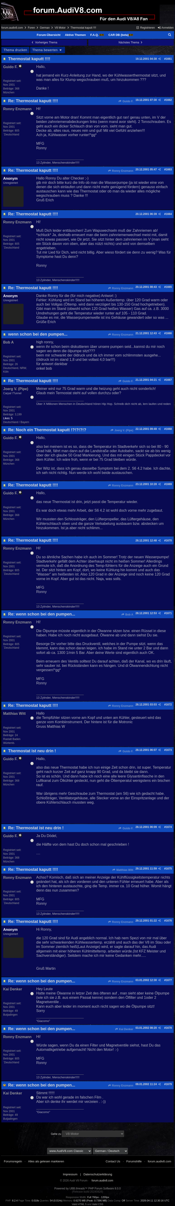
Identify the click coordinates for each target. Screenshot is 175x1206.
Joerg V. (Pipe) (121, 430)
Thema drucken (15, 50)
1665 (169, 287)
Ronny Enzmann (120, 170)
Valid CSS (97, 1204)
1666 (169, 333)
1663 (169, 169)
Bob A (127, 614)
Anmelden (165, 27)
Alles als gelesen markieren (46, 1161)
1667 (169, 379)
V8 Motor (60, 27)
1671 (169, 613)
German (45, 27)
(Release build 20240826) (87, 1191)
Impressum (70, 1174)
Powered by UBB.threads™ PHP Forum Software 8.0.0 (87, 1188)
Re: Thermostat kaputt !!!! (33, 101)
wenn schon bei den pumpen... (37, 334)
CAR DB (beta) (120, 35)
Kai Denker (124, 1029)
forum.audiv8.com (12, 27)
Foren (31, 27)
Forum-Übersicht (48, 35)
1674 (169, 827)
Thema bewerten (47, 50)
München (8, 92)
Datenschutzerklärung (98, 1174)
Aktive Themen (75, 35)
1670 (169, 540)
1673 (169, 750)
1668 (169, 429)
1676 (169, 920)
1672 (169, 704)
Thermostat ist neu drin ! (32, 751)
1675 (169, 868)
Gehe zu (56, 1134)
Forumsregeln (13, 1161)
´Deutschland (11, 134)
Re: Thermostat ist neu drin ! (36, 828)
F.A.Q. (97, 35)
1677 (169, 980)
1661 (169, 58)
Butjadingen (10, 1014)
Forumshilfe (134, 1161)
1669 (169, 484)
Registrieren (145, 27)
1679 (169, 1084)
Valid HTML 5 (79, 1204)
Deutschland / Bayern (16, 422)
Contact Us (113, 1161)
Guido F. (125, 101)
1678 (169, 1027)
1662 (169, 100)
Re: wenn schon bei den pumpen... (41, 614)
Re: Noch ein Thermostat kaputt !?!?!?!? (47, 430)
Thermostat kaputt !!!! (29, 59)
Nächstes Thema (131, 42)
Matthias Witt (122, 870)
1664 (169, 214)
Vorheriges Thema (44, 42)
